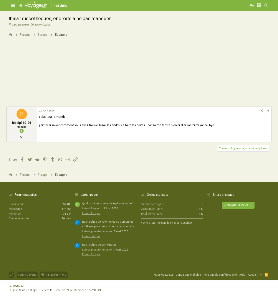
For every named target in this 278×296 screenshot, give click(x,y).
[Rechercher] (265, 5)
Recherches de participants (99, 244)
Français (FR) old (53, 274)
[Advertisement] (139, 74)
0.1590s (67, 290)
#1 (267, 110)
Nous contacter (163, 274)
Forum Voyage (27, 274)
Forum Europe (91, 236)
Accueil (252, 274)
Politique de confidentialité (220, 274)
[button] (13, 5)
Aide (242, 274)
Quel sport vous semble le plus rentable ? (108, 203)
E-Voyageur (17, 285)
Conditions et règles (188, 274)
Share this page (238, 205)
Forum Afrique (91, 213)
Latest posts (89, 194)
